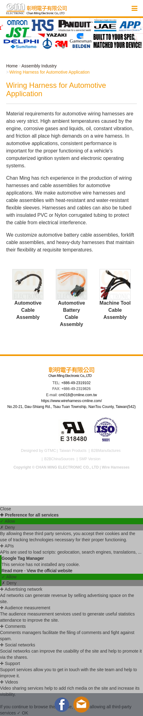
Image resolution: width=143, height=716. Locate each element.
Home (11, 65)
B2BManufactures (106, 450)
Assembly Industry (38, 65)
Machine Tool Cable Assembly (114, 310)
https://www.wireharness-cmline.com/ (71, 401)
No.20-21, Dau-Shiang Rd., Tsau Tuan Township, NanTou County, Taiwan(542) (71, 407)
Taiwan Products (72, 450)
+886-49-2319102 (76, 383)
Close (5, 508)
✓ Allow (7, 521)
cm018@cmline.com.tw (78, 395)
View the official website (49, 570)
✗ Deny (7, 527)
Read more (13, 570)
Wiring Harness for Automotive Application (49, 72)
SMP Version (89, 459)
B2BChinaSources (59, 459)
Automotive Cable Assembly (27, 310)
